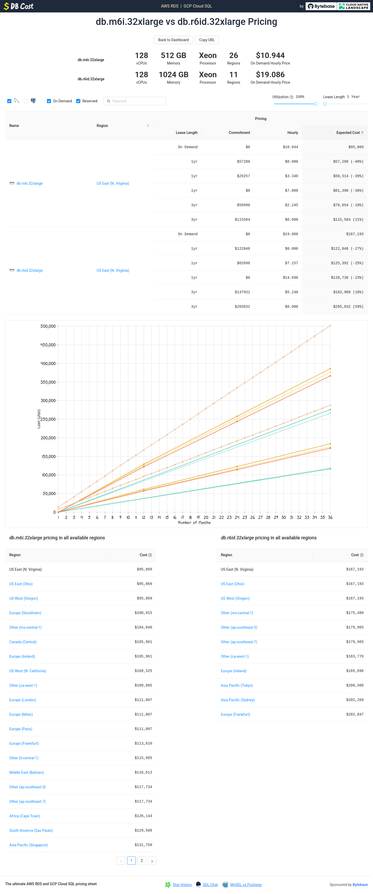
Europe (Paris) (20, 729)
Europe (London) (22, 700)
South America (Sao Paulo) (31, 830)
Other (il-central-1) (23, 758)
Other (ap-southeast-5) (27, 787)
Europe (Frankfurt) (24, 743)
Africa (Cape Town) (24, 816)
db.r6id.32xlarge (30, 270)
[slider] (315, 104)
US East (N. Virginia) (113, 183)
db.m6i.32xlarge (29, 183)
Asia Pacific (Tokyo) (237, 685)
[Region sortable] (123, 126)
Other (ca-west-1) (23, 685)
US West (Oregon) (23, 598)
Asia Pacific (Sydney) (238, 700)
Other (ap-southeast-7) (27, 801)
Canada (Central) (23, 642)
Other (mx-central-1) (25, 627)
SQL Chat (210, 885)
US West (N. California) (27, 671)
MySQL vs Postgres (246, 885)
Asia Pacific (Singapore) (28, 845)
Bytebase (360, 885)
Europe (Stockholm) (25, 613)
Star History (182, 885)
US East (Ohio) (21, 584)
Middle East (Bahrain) (26, 772)
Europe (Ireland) (22, 656)
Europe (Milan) (21, 714)
